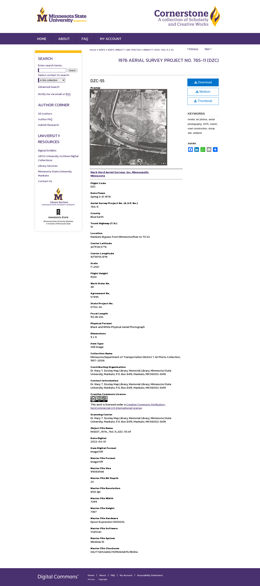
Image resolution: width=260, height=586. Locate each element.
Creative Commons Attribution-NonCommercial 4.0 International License (128, 406)
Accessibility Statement (150, 575)
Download (203, 82)
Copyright (102, 579)
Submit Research (48, 125)
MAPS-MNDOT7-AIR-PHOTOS (124, 50)
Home (93, 50)
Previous (193, 49)
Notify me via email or (54, 94)
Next (207, 49)
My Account (126, 575)
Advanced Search (48, 87)
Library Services (48, 166)
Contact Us (45, 181)
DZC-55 (97, 81)
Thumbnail (203, 101)
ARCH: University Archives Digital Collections (58, 158)
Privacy (91, 579)
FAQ (113, 575)
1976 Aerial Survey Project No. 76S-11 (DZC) (168, 60)
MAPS (102, 50)
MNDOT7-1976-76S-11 (156, 50)
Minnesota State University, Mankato (55, 173)
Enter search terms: (50, 65)
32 (172, 50)
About (102, 575)
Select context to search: (53, 75)
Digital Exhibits (47, 151)
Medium (203, 91)
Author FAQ (45, 119)
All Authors (45, 114)
